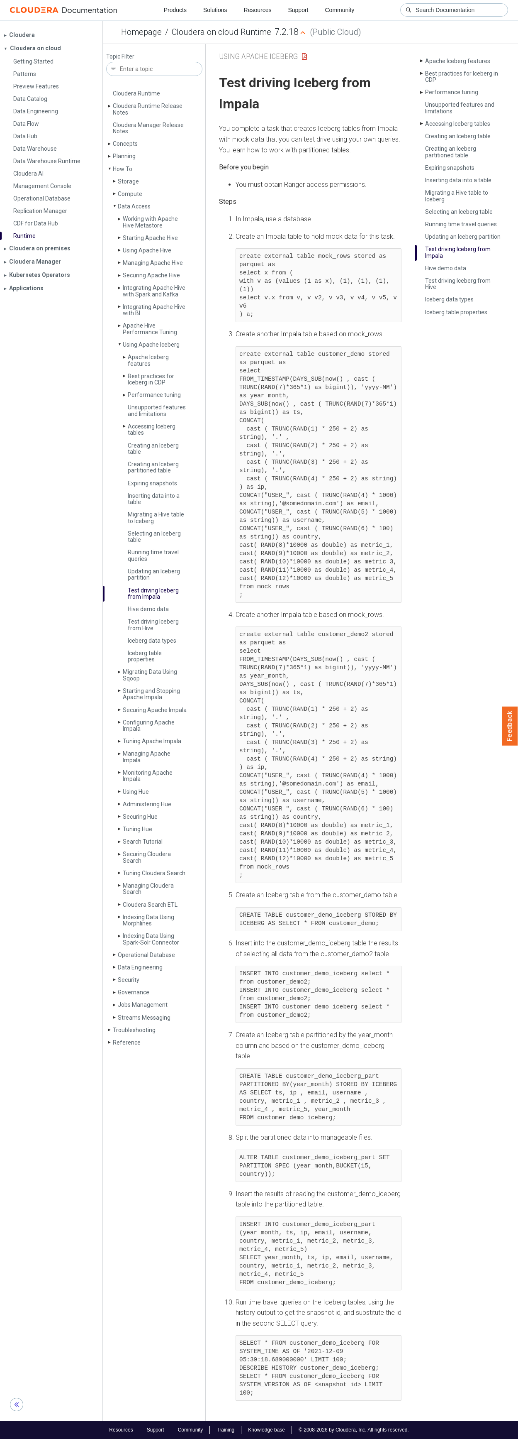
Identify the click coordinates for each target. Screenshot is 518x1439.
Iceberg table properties (145, 656)
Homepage (141, 32)
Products (175, 10)
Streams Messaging (144, 1017)
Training (225, 1430)
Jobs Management (143, 1004)
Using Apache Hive (147, 250)
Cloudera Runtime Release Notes (147, 109)
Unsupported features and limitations (157, 410)
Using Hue (136, 791)
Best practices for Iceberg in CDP (151, 379)
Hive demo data (148, 609)
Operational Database (146, 955)
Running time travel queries (153, 555)
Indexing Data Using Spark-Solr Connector (151, 938)
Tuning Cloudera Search (154, 873)
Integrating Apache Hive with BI (154, 309)
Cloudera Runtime (136, 93)
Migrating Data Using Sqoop (150, 674)
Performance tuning (154, 395)
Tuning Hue (137, 829)
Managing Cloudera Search (148, 888)
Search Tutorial (143, 841)
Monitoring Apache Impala (148, 775)
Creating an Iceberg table (153, 448)
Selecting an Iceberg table (154, 536)
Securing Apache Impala (155, 710)
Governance (133, 992)
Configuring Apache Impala (149, 725)
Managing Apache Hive (153, 262)
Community (340, 10)
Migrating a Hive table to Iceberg (156, 517)
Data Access (134, 206)
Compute (130, 194)
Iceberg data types (152, 640)
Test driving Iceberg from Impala (153, 593)
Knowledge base (266, 1430)
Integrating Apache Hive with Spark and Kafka (154, 290)
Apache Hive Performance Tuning (150, 328)
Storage (128, 181)
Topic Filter (120, 57)
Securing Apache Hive (151, 275)
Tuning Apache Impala (152, 741)
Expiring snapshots (152, 483)
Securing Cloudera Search (147, 857)
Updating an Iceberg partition (154, 574)
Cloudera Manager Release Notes (148, 128)
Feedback (510, 726)
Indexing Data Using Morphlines (148, 920)
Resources (258, 10)
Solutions (215, 10)
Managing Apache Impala (146, 756)
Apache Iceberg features (148, 360)
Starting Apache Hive (150, 238)
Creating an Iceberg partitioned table (153, 467)
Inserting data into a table (154, 498)
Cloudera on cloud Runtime (221, 32)
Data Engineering (140, 967)
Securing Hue (140, 816)
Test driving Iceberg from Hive (153, 624)
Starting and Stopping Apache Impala (151, 694)
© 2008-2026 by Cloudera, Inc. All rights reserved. (354, 1430)
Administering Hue (147, 804)
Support (298, 10)
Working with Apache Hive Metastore (150, 221)
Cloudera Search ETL (150, 904)
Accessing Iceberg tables (151, 429)
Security (128, 979)
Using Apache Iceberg (151, 344)
